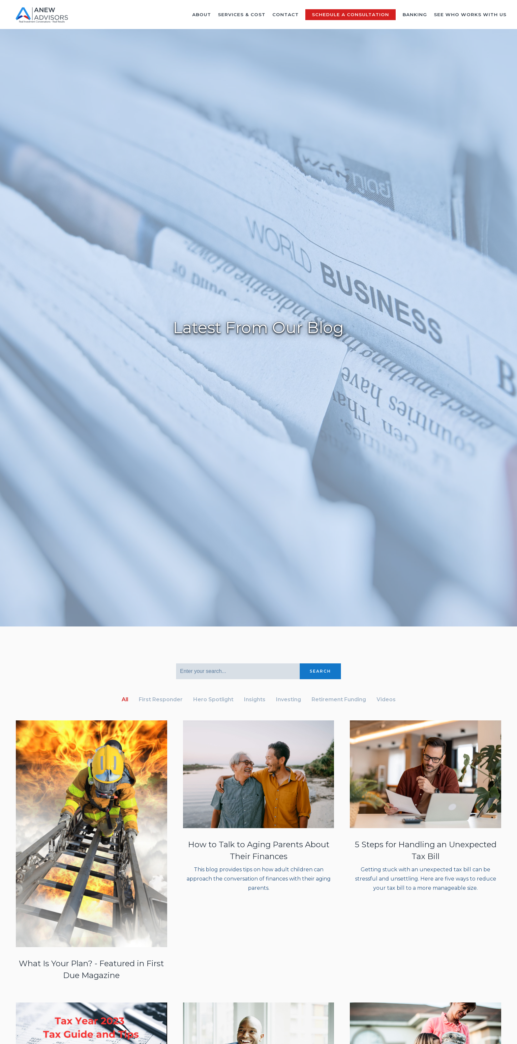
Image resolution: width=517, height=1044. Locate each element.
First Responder (161, 699)
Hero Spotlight (213, 699)
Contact (285, 14)
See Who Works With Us (470, 14)
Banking (415, 14)
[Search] (238, 671)
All (125, 699)
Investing (288, 699)
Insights (254, 699)
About (201, 14)
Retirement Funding (339, 699)
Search (320, 671)
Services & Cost (241, 14)
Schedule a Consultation (350, 14)
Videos (386, 699)
